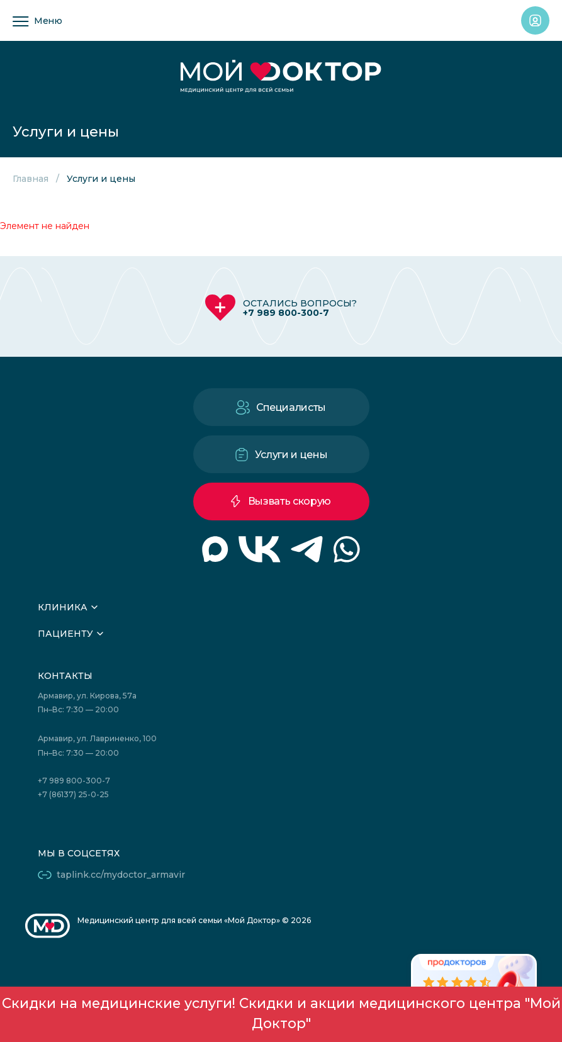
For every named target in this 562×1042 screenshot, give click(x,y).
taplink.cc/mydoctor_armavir (121, 874)
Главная (30, 178)
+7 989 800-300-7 (286, 312)
